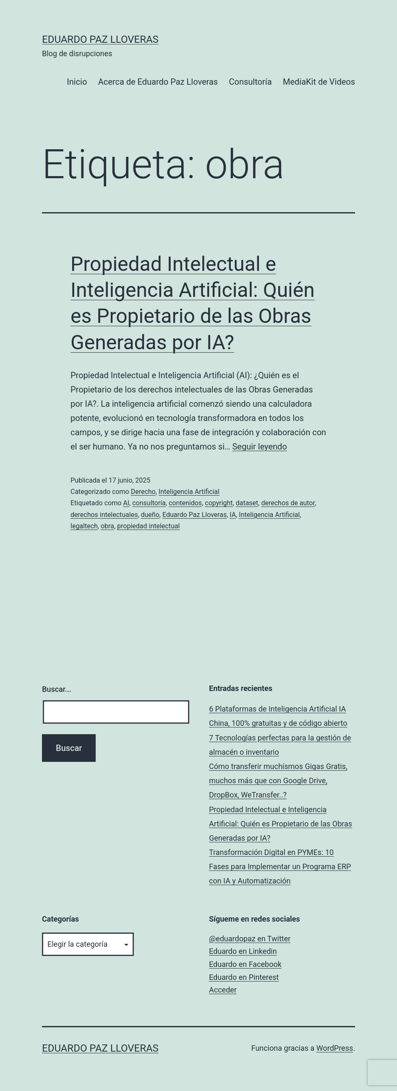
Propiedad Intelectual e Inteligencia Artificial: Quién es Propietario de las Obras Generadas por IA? (280, 823)
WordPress (334, 1048)
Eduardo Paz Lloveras (100, 39)
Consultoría (250, 82)
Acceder (223, 989)
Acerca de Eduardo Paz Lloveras (158, 82)
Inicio (77, 82)
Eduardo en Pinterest (244, 977)
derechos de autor (287, 503)
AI (126, 503)
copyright (218, 503)
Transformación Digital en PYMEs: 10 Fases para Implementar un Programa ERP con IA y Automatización (280, 866)
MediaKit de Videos (319, 82)
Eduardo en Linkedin (243, 951)
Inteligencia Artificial (189, 492)
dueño (150, 515)
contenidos (185, 503)
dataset (247, 503)
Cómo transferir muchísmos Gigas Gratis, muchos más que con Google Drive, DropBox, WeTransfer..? (278, 780)
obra (107, 526)
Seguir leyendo (259, 447)
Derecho (143, 492)
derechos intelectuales (104, 515)
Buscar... (56, 689)
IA (233, 515)
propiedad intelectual (148, 526)
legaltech (84, 526)
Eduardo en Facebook (245, 964)
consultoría (149, 503)
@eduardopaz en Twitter (249, 938)
